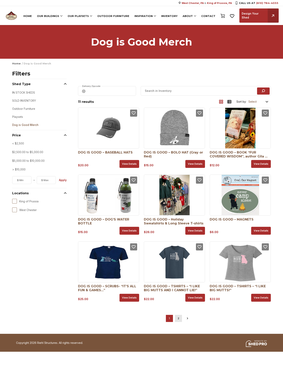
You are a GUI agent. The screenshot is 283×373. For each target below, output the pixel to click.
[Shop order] (258, 102)
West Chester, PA (193, 3)
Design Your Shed (259, 15)
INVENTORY (169, 16)
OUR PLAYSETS (77, 16)
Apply (63, 180)
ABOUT (187, 16)
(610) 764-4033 (267, 3)
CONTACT (208, 16)
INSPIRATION (143, 16)
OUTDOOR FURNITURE (113, 16)
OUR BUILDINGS (48, 16)
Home (16, 63)
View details (129, 163)
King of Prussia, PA (219, 3)
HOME (27, 16)
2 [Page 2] (178, 318)
